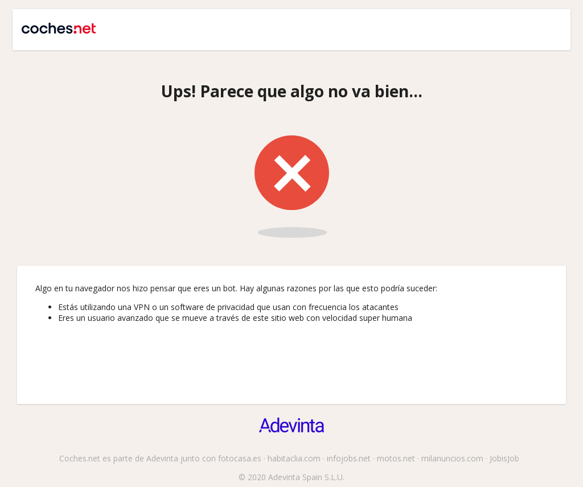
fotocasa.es (239, 458)
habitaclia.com (294, 458)
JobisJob (504, 458)
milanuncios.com (452, 458)
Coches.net (53, 24)
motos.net (396, 458)
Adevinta (162, 458)
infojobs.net (349, 458)
